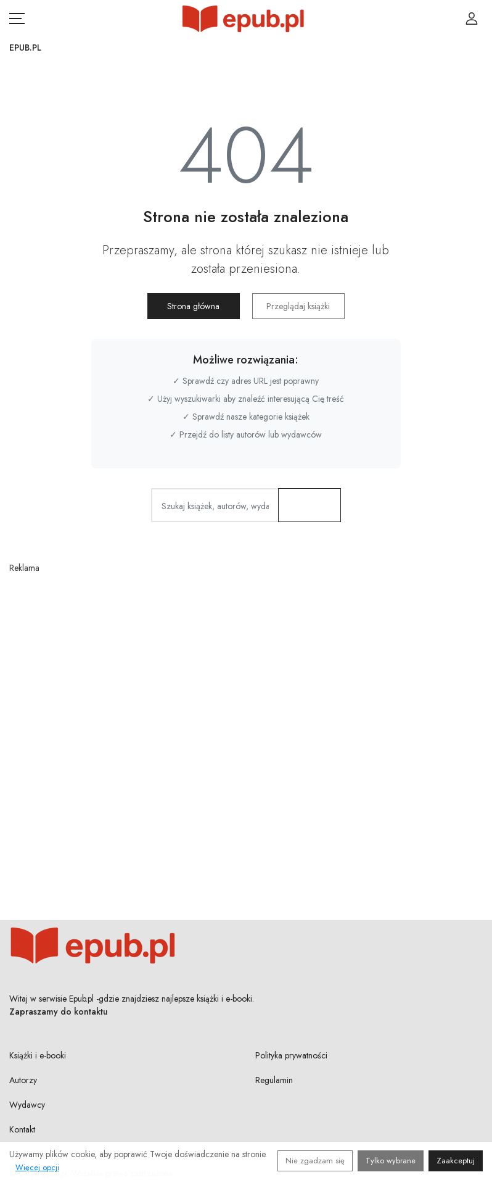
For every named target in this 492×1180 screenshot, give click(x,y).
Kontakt (22, 1129)
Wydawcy (27, 1105)
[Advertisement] (246, 716)
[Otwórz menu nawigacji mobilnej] (17, 18)
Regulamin (274, 1080)
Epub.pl (25, 47)
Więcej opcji (37, 1167)
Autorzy (23, 1080)
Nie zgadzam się (315, 1160)
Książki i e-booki (37, 1055)
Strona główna (193, 306)
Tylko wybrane (391, 1160)
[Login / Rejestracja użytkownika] (472, 18)
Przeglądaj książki (298, 306)
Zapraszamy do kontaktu (58, 1011)
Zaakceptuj (456, 1160)
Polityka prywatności (291, 1055)
